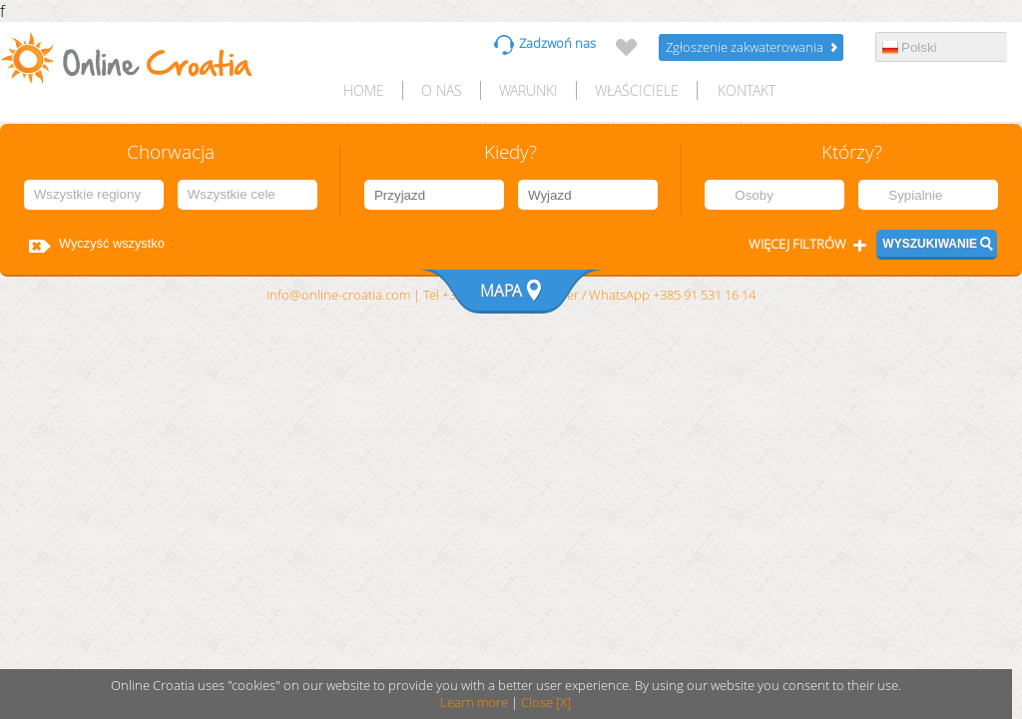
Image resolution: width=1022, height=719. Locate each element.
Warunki (528, 90)
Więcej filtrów (797, 244)
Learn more (474, 702)
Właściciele (637, 90)
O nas (441, 90)
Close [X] (546, 702)
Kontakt (746, 90)
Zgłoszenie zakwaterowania (744, 47)
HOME (363, 90)
